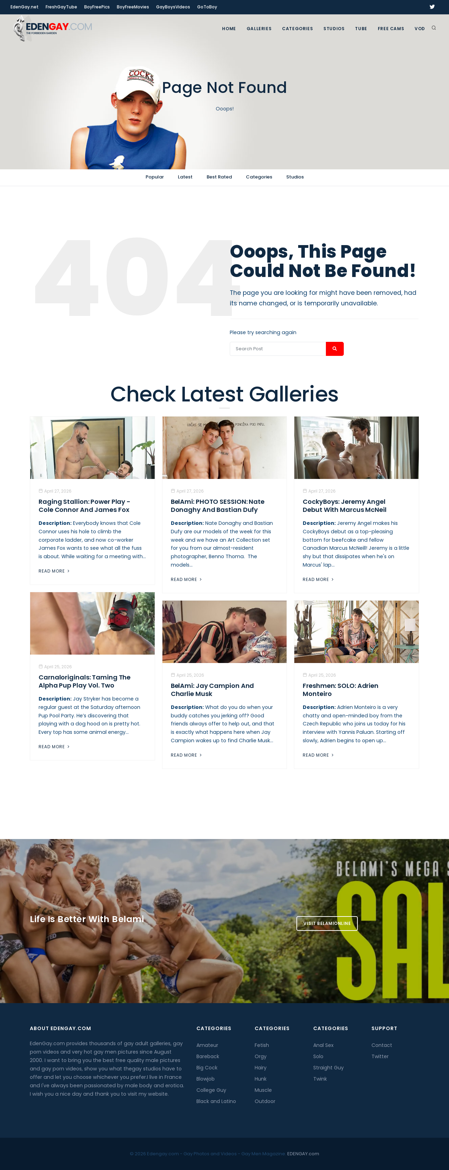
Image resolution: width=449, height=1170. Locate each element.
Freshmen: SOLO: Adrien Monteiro (340, 689)
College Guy (211, 1090)
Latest (185, 177)
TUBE (361, 29)
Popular (155, 177)
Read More (55, 571)
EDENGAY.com (303, 1153)
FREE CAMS (391, 29)
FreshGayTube (61, 7)
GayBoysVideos (173, 7)
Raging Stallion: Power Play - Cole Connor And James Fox (84, 505)
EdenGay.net (25, 7)
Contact (381, 1045)
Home (229, 29)
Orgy (261, 1056)
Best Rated (219, 177)
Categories (297, 29)
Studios (333, 29)
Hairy (261, 1067)
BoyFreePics (97, 7)
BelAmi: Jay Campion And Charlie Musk (212, 689)
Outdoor (265, 1101)
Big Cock (206, 1067)
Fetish (262, 1045)
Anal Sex (323, 1045)
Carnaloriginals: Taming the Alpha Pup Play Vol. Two (84, 681)
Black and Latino (216, 1101)
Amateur (207, 1045)
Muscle (263, 1090)
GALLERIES (259, 29)
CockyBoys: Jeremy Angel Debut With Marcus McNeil (345, 505)
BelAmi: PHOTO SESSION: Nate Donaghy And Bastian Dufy (217, 505)
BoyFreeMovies (133, 7)
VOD (420, 29)
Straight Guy (328, 1067)
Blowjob (205, 1078)
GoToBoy (207, 7)
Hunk (261, 1078)
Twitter (380, 1056)
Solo (318, 1056)
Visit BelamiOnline (327, 923)
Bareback (207, 1056)
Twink (320, 1078)
